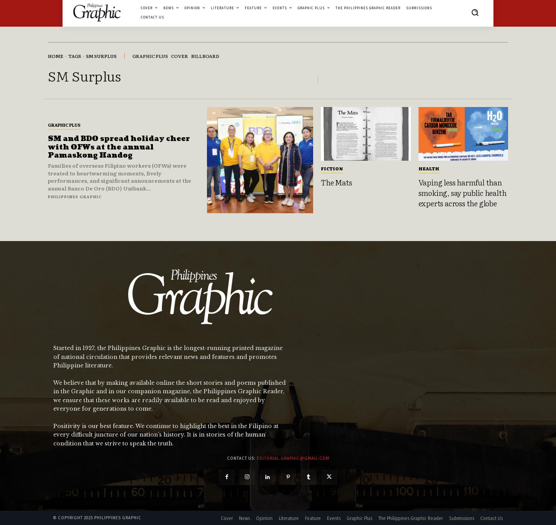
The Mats (336, 182)
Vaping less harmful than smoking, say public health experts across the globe (463, 192)
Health (429, 168)
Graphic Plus (64, 125)
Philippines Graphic (75, 196)
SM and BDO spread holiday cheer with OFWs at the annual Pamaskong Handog (119, 147)
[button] (475, 12)
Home (55, 56)
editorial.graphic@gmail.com (293, 458)
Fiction (332, 168)
